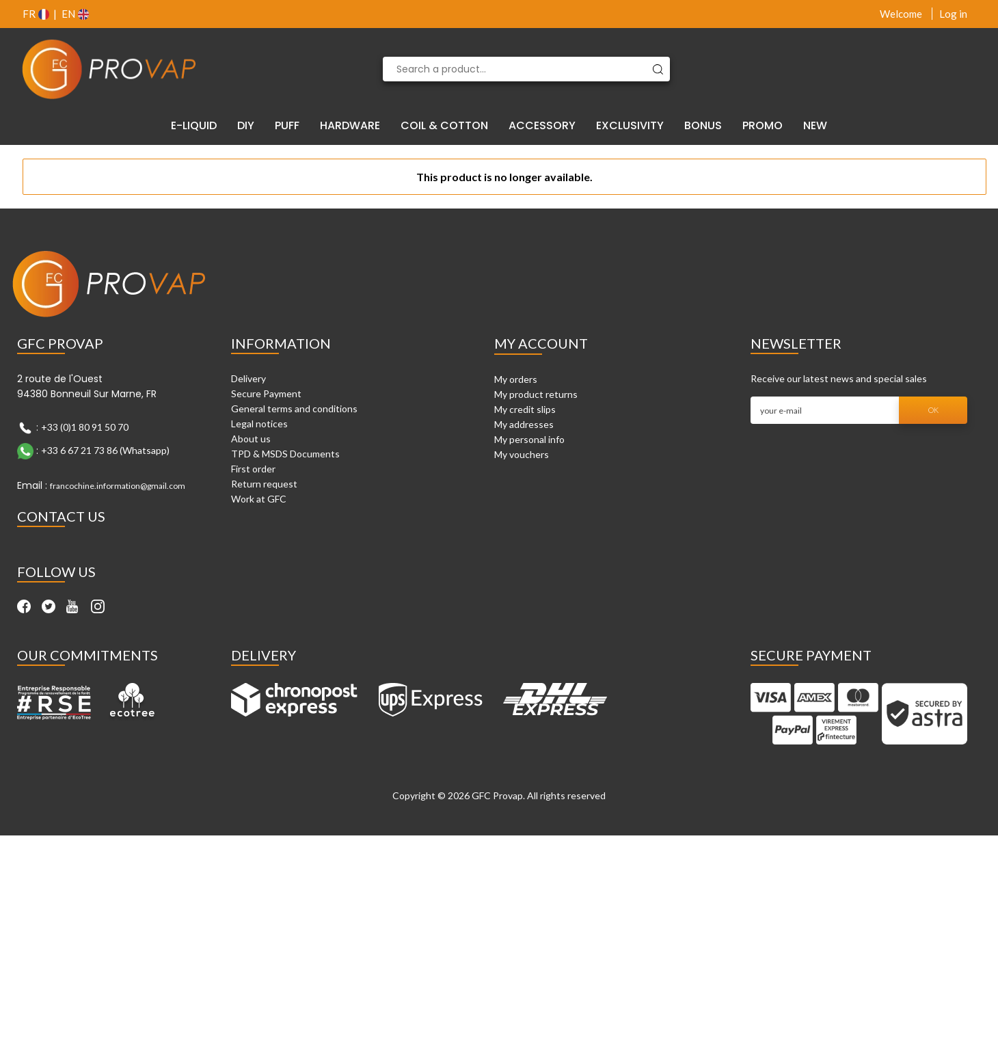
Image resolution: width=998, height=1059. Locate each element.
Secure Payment (266, 393)
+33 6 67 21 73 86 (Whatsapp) (105, 450)
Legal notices (259, 423)
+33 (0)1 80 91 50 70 (85, 427)
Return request (264, 484)
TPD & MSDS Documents (285, 453)
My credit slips (525, 409)
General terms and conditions (294, 408)
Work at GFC (258, 499)
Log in (953, 14)
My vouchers (521, 454)
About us (251, 438)
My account (541, 343)
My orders (515, 379)
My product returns (536, 394)
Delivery (248, 378)
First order (253, 468)
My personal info (529, 439)
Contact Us (61, 516)
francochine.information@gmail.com (117, 486)
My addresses (524, 424)
